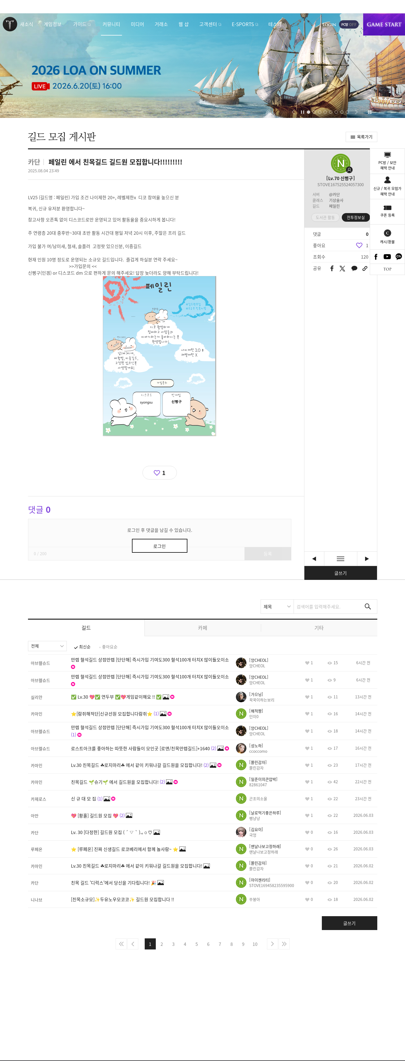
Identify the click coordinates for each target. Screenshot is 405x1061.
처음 (121, 943)
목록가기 (365, 137)
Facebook (376, 257)
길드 (86, 627)
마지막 (284, 943)
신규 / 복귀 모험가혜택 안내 (387, 191)
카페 (202, 627)
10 (255, 944)
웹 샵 (184, 24)
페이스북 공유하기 (332, 268)
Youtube (387, 257)
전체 (35, 646)
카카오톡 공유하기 (354, 269)
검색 (367, 606)
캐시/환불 (387, 241)
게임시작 (384, 24)
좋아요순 (110, 647)
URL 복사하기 (365, 268)
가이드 (79, 24)
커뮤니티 (111, 24)
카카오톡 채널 (399, 257)
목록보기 (340, 559)
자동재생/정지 (303, 112)
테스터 (275, 24)
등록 (268, 553)
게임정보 (53, 24)
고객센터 (208, 24)
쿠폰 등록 (387, 215)
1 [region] (367, 245)
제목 (268, 606)
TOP (387, 269)
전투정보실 (356, 217)
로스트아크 (10, 24)
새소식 (26, 24)
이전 (132, 943)
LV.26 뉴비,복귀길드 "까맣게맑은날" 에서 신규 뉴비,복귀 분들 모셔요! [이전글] (314, 559)
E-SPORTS (243, 24)
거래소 (161, 24)
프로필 (340, 163)
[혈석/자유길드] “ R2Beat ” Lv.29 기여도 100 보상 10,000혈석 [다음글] (367, 559)
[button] (293, 112)
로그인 (329, 24)
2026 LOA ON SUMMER (202, 65)
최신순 (85, 647)
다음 (272, 943)
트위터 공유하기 (342, 268)
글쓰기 (340, 573)
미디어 (137, 24)
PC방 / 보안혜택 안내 (387, 165)
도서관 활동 (325, 217)
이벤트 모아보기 (370, 112)
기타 (319, 627)
